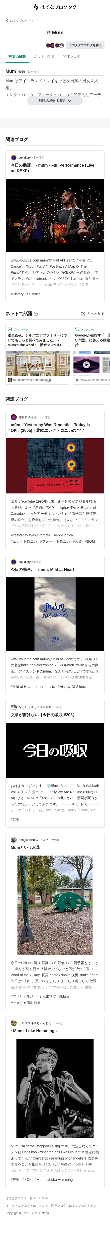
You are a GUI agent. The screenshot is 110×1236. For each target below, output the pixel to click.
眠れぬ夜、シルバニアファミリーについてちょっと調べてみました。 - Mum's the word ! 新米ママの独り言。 (37, 340)
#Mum (64, 996)
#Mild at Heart (21, 687)
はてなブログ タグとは (20, 1205)
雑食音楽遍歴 (28, 417)
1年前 (37, 562)
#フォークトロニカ (55, 541)
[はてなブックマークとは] (36, 313)
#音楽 (77, 541)
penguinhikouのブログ (33, 840)
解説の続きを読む (55, 101)
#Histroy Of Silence (73, 687)
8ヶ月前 (39, 157)
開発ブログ (58, 1205)
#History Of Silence (26, 294)
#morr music (45, 687)
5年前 (55, 840)
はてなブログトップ (82, 1205)
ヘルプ (43, 1205)
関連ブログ (71, 57)
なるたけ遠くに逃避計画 (35, 707)
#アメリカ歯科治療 (26, 1003)
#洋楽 (15, 1180)
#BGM (90, 541)
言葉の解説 (17, 57)
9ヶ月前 (45, 417)
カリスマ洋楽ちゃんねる (35, 1023)
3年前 (58, 707)
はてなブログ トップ (21, 20)
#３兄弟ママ (46, 996)
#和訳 (27, 1180)
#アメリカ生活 (22, 996)
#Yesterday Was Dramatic (31, 535)
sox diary (25, 157)
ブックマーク (18, 329)
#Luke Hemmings (61, 1180)
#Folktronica (63, 535)
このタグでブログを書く (85, 45)
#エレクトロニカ (24, 541)
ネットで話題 (44, 57)
